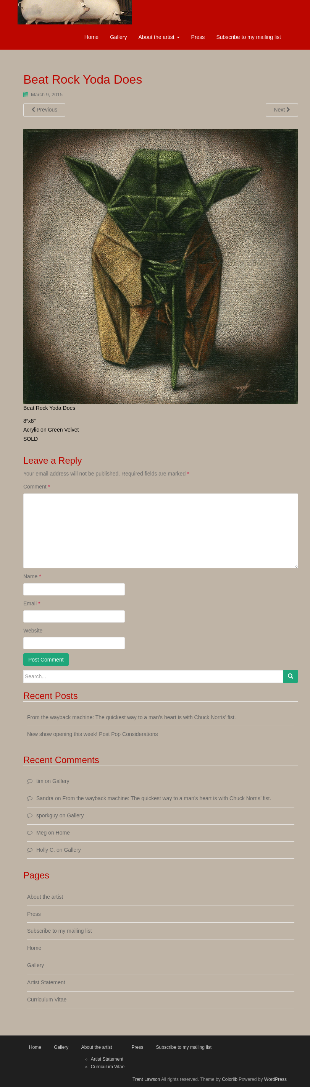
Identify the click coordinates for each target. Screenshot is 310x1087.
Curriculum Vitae (46, 999)
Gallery (118, 37)
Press (198, 37)
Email (31, 603)
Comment (36, 487)
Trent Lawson (146, 1079)
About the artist (159, 37)
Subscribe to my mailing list (248, 37)
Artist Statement (46, 982)
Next (282, 110)
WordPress (275, 1079)
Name (32, 576)
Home (91, 37)
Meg (41, 833)
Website (32, 631)
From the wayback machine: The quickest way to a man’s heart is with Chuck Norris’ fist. (131, 717)
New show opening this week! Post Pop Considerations (92, 734)
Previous (44, 110)
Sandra (44, 798)
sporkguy (47, 815)
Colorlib (229, 1079)
